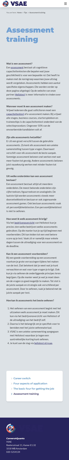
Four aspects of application (30, 383)
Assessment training (37, 12)
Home (19, 12)
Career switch (22, 378)
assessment (17, 67)
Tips (25, 12)
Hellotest (20, 94)
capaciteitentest (15, 114)
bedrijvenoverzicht (24, 222)
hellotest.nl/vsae (43, 343)
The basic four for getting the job (33, 388)
